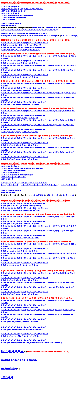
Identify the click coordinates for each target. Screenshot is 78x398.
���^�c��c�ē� (8, 25)
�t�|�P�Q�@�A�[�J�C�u (19, 360)
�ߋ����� (9, 368)
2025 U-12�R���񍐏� (8, 179)
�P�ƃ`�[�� (37, 27)
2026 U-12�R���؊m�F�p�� (13, 17)
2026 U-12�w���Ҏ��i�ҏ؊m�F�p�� (17, 15)
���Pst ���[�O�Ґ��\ (11, 23)
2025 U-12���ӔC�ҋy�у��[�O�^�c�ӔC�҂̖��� (22, 168)
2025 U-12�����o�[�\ (10, 166)
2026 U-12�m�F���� (10, 13)
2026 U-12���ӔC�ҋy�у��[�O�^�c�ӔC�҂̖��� (22, 9)
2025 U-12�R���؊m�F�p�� (13, 177)
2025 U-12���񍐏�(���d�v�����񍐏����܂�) (13, 170)
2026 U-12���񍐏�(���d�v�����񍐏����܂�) (13, 11)
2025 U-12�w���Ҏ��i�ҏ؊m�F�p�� (17, 175)
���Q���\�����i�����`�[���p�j (39, 35)
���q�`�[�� (68, 27)
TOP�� (7, 377)
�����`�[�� (52, 27)
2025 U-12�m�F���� (10, 172)
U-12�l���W (12, 351)
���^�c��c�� (8, 192)
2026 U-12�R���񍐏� (8, 19)
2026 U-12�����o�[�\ (10, 7)
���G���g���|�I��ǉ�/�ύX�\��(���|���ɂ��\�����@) (29, 30)
